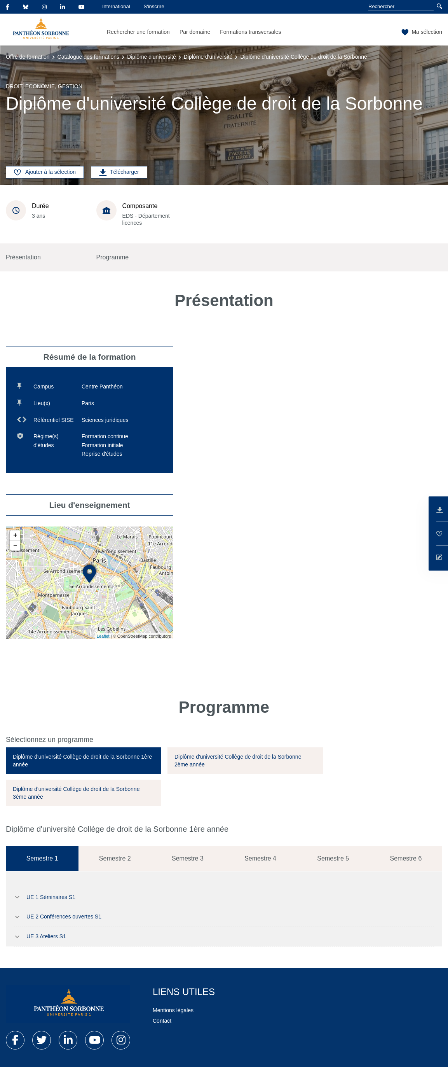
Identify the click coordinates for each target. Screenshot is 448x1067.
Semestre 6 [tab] (406, 858)
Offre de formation (28, 57)
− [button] (15, 545)
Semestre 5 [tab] (333, 858)
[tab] (83, 760)
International (116, 6)
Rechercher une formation (138, 32)
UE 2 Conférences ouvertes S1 (63, 916)
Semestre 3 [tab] (188, 858)
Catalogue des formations (89, 57)
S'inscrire (154, 6)
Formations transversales (250, 32)
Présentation (23, 257)
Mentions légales (173, 1010)
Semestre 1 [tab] (42, 858)
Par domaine (195, 32)
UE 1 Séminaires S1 (50, 897)
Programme (112, 257)
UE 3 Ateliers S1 (46, 936)
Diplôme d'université (151, 57)
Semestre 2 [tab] (115, 858)
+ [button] (15, 535)
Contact (162, 1021)
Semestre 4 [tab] (260, 858)
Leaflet (103, 636)
